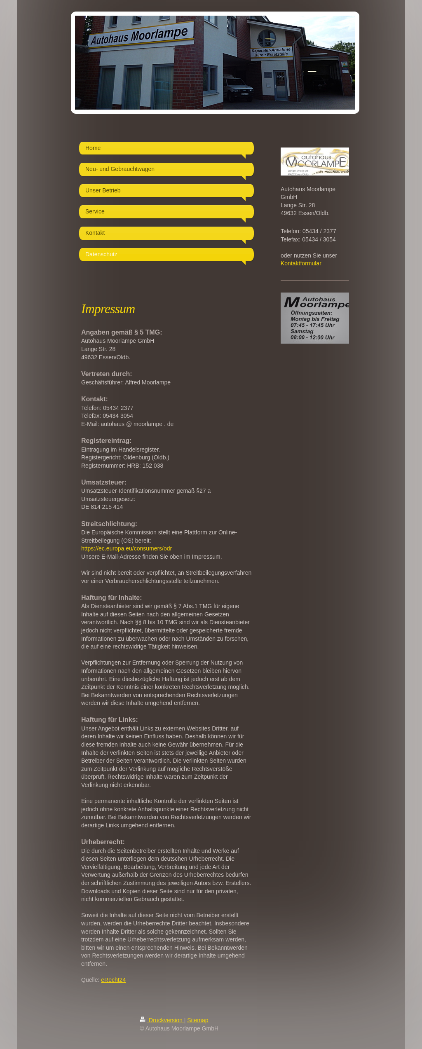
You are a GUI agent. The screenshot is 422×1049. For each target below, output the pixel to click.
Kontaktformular (301, 263)
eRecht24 (113, 979)
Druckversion (162, 1020)
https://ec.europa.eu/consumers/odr (126, 548)
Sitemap (197, 1020)
